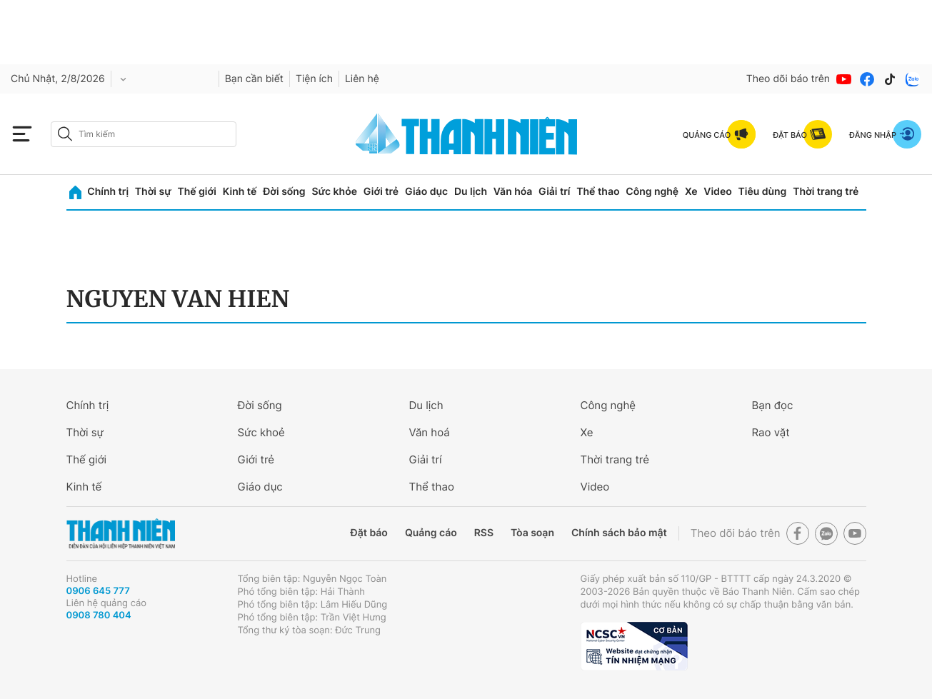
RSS (483, 533)
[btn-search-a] (65, 134)
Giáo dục (426, 192)
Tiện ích (314, 79)
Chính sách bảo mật (619, 533)
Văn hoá (429, 432)
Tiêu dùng (762, 192)
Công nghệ (652, 192)
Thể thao (597, 192)
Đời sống (284, 192)
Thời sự (153, 192)
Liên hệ (362, 79)
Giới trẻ (381, 192)
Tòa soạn (532, 533)
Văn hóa (513, 192)
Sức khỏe (334, 192)
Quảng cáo (431, 533)
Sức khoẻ (261, 432)
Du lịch (470, 192)
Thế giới (197, 192)
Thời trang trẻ (825, 192)
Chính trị (108, 192)
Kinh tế (240, 192)
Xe (691, 192)
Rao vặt (771, 432)
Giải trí (554, 192)
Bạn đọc (772, 405)
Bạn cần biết (254, 79)
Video (717, 192)
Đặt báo (369, 533)
